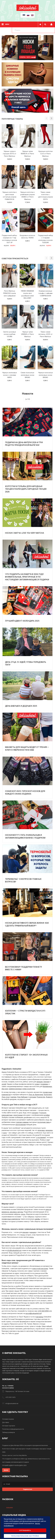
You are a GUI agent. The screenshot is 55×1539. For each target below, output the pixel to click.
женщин (40, 1082)
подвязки (44, 1084)
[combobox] (33, 30)
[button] (51, 118)
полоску (43, 1113)
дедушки (32, 1097)
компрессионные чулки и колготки (22, 1089)
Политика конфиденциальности (13, 1429)
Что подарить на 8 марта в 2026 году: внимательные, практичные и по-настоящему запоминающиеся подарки (27, 577)
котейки (47, 1115)
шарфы (37, 1219)
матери (13, 1097)
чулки (37, 1084)
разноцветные (7, 1115)
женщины (49, 1130)
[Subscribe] (27, 1489)
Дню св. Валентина (36, 1094)
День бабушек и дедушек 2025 (21, 706)
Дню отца (5, 1097)
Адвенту (49, 1097)
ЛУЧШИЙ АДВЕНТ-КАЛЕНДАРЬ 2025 (22, 621)
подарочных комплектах (11, 1219)
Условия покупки (8, 1419)
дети (5, 1133)
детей (4, 1084)
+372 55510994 (43, 1311)
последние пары (43, 1122)
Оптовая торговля (8, 1426)
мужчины (41, 1130)
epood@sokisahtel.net (33, 1313)
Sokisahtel (9, 1507)
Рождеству (41, 1097)
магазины (39, 1317)
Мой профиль (51, 24)
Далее (27, 399)
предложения (20, 1124)
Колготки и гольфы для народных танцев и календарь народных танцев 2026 (25, 489)
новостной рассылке (40, 1268)
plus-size (5, 1089)
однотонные (18, 1115)
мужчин (46, 1082)
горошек (35, 1113)
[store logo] (27, 10)
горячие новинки (22, 1122)
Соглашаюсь (25, 1530)
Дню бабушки (22, 1097)
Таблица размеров (8, 1432)
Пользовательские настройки (25, 1536)
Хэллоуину (48, 1094)
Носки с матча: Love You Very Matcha (24, 533)
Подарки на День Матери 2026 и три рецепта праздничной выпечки (25, 1445)
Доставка (5, 1422)
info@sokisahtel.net (14, 1250)
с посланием (41, 1137)
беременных (47, 1086)
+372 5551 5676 (10, 1397)
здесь (23, 1214)
